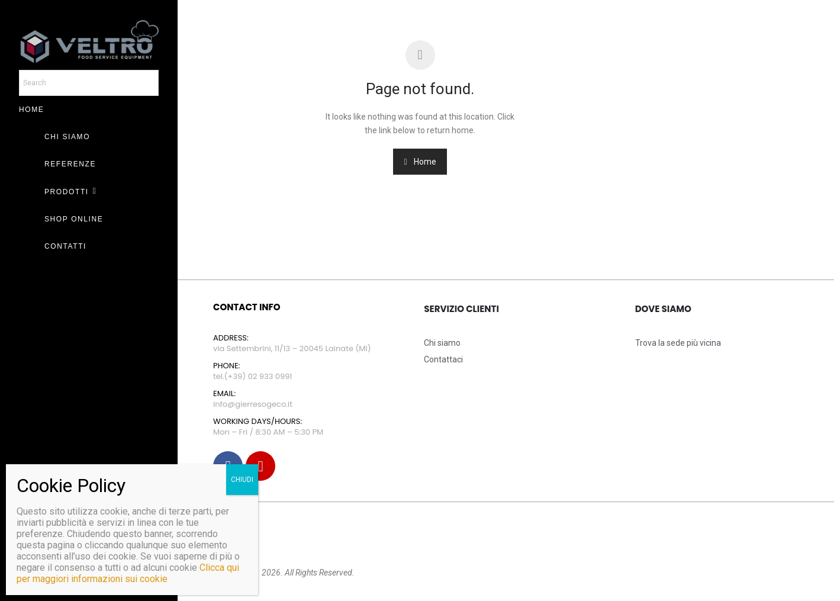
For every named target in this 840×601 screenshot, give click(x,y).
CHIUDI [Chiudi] (242, 479)
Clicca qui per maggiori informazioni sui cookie (128, 573)
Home (420, 161)
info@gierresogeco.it (252, 404)
